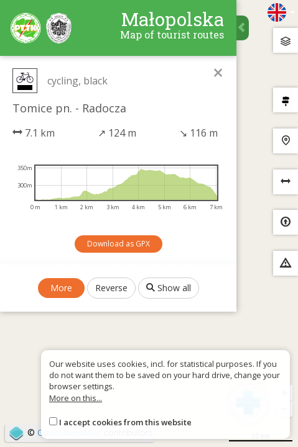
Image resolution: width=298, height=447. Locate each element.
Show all (168, 288)
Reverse (111, 288)
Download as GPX (118, 243)
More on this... (75, 398)
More (61, 288)
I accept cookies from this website (125, 422)
